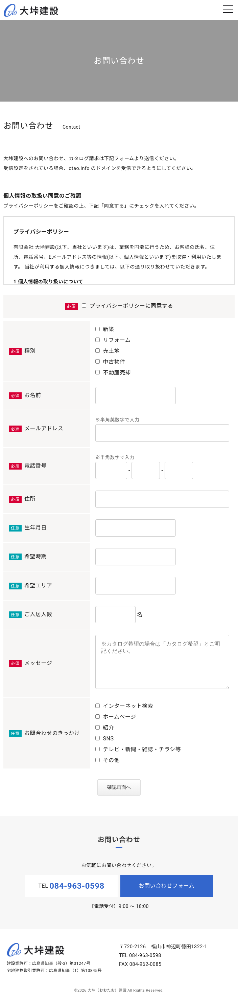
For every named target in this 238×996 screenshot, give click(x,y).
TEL (71, 886)
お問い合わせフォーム (167, 886)
